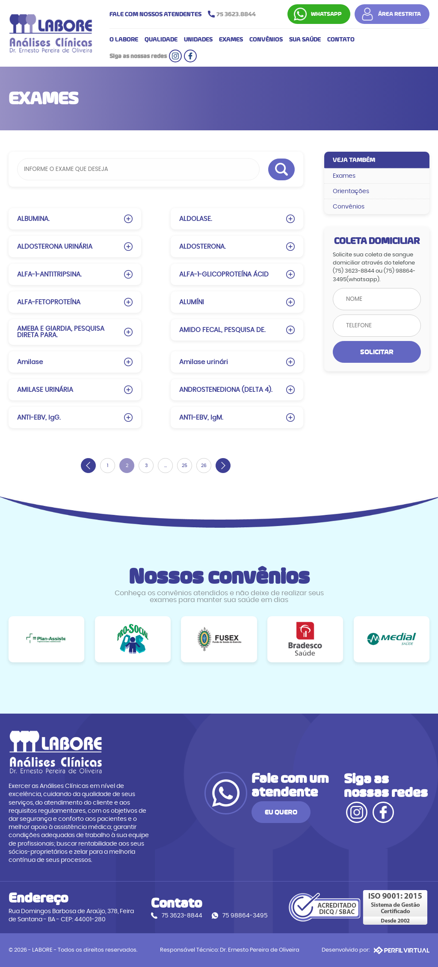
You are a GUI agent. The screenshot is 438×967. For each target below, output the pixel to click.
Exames (344, 176)
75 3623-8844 (182, 915)
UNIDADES (198, 39)
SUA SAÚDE (305, 39)
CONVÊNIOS (266, 39)
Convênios (348, 206)
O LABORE (124, 39)
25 (184, 465)
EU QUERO (281, 812)
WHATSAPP (326, 14)
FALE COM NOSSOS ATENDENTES (185, 14)
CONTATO (341, 39)
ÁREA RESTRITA (399, 14)
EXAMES (231, 39)
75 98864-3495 (245, 915)
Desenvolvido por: (375, 950)
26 (204, 465)
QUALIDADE (161, 39)
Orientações (351, 191)
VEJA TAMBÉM (354, 160)
